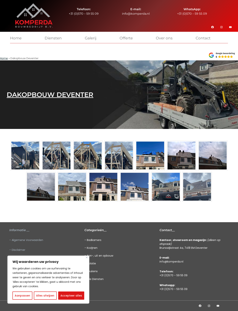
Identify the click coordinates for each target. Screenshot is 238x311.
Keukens (92, 271)
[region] (48, 280)
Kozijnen (92, 248)
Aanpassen (22, 295)
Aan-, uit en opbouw (100, 255)
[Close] (87, 257)
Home (4, 58)
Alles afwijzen (45, 295)
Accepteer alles (71, 295)
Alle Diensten (95, 279)
